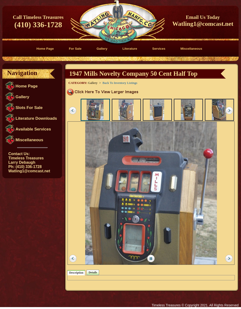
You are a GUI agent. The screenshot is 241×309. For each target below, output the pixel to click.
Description (76, 272)
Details (93, 272)
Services (158, 48)
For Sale (75, 48)
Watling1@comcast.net (202, 23)
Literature (129, 48)
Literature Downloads (36, 118)
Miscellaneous (191, 48)
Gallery (102, 48)
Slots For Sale (29, 107)
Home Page (45, 48)
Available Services (33, 129)
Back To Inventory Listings (120, 83)
